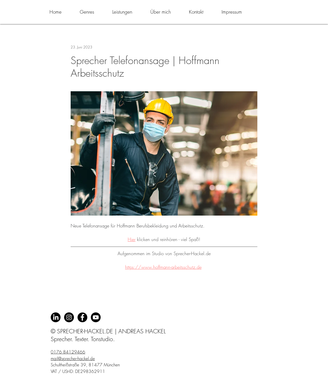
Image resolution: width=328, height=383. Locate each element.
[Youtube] (96, 317)
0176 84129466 (68, 352)
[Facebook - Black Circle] (82, 317)
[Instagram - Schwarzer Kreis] (69, 317)
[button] (87, 12)
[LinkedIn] (56, 317)
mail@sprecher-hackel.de (73, 358)
